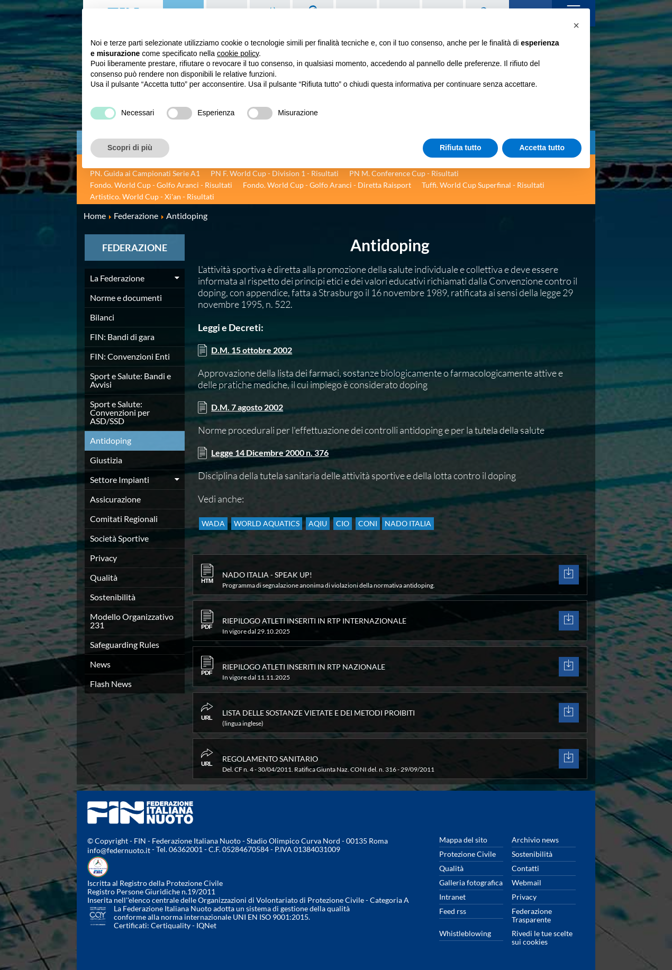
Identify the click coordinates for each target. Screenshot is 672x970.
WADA (216, 528)
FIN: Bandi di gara (122, 337)
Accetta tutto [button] (542, 147)
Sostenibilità (112, 597)
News (100, 664)
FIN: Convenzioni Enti (130, 356)
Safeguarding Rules (124, 644)
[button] (576, 25)
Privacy (103, 558)
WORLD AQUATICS (274, 528)
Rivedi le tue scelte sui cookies (542, 937)
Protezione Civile (467, 853)
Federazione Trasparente (532, 915)
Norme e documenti (126, 297)
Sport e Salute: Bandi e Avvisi (130, 380)
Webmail (526, 882)
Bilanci (102, 317)
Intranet (452, 896)
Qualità (103, 577)
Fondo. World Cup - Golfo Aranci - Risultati (161, 184)
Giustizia (106, 460)
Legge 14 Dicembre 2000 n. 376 (276, 455)
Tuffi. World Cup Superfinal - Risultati (483, 184)
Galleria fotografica (471, 882)
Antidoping (110, 440)
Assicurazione (115, 499)
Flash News (111, 684)
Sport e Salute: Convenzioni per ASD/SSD (120, 412)
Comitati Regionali (124, 519)
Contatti (525, 868)
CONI (391, 528)
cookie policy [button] (238, 53)
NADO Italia (437, 528)
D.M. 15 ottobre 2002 (255, 350)
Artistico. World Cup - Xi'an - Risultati (152, 196)
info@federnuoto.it (118, 850)
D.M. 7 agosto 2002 (250, 409)
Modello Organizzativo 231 (132, 620)
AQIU (331, 528)
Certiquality (170, 925)
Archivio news (535, 839)
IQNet (206, 925)
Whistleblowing (465, 933)
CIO (361, 528)
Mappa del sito (463, 839)
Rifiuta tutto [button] (461, 147)
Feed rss (452, 911)
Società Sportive (119, 538)
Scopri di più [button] (129, 147)
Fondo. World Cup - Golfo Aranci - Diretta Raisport (327, 184)
